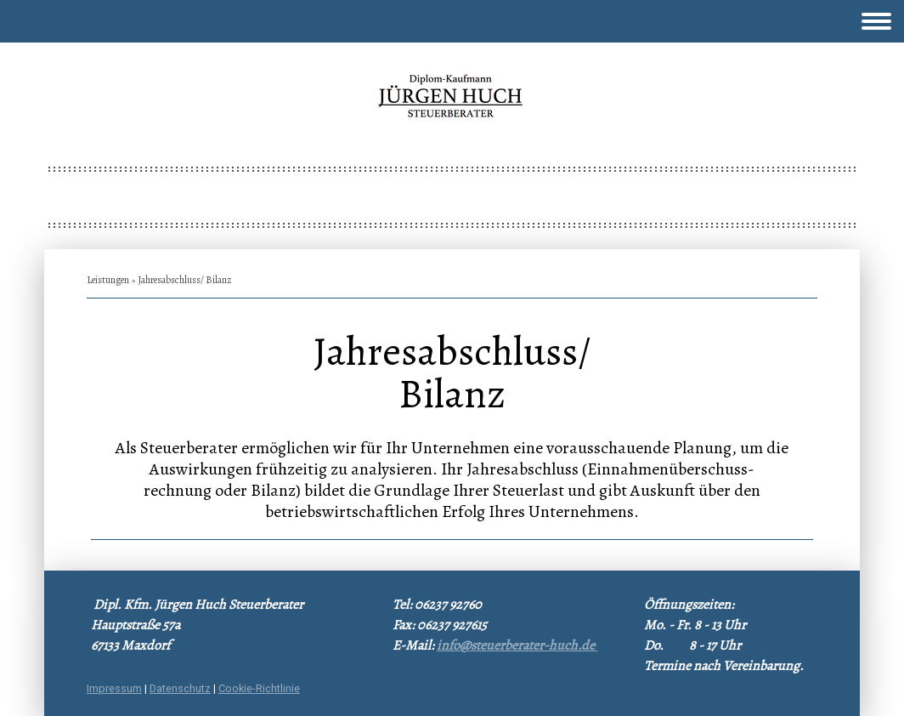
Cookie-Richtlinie (259, 688)
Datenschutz (180, 688)
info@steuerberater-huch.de (517, 645)
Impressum (114, 688)
